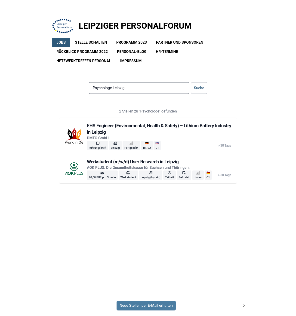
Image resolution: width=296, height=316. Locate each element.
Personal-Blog (132, 51)
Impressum (131, 61)
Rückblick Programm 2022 (82, 51)
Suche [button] (199, 88)
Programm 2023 (131, 42)
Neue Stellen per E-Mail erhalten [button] (146, 305)
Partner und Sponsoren (179, 42)
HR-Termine (167, 51)
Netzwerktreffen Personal (83, 61)
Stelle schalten (91, 42)
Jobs (61, 42)
